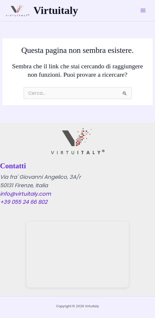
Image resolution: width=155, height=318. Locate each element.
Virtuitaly (56, 10)
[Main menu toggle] (143, 11)
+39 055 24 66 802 (23, 202)
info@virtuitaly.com (25, 193)
